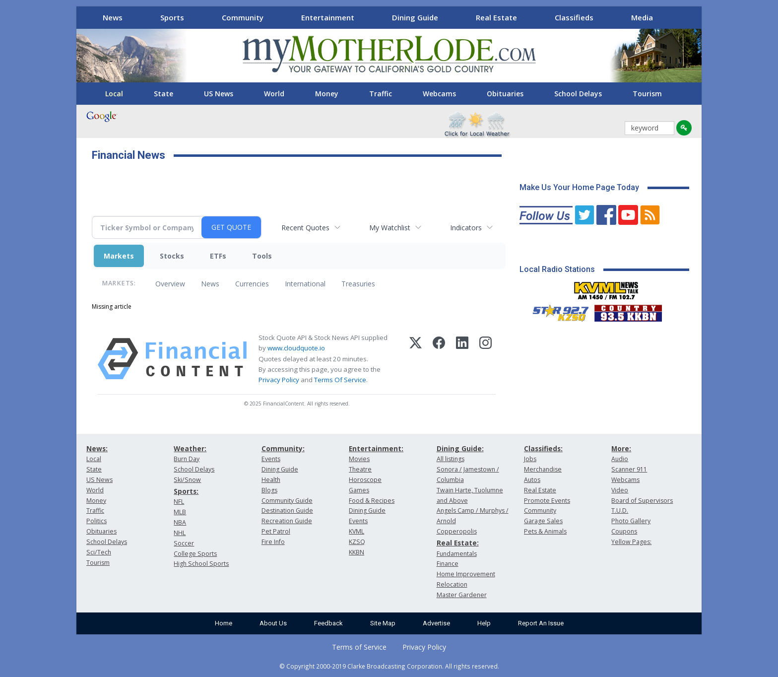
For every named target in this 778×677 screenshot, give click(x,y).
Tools (262, 256)
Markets (119, 256)
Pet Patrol (275, 531)
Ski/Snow (187, 479)
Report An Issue (541, 623)
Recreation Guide (286, 521)
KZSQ (357, 542)
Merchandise (543, 469)
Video (619, 490)
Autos (532, 479)
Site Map (382, 623)
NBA (180, 522)
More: (621, 448)
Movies (359, 459)
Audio (619, 459)
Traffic (380, 93)
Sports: (186, 491)
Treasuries (358, 283)
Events (270, 459)
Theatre (360, 469)
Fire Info (273, 542)
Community (242, 17)
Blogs (269, 490)
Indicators (466, 227)
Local (114, 93)
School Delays (578, 93)
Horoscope (365, 479)
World (274, 93)
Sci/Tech (98, 552)
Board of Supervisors (642, 500)
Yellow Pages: (631, 542)
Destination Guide (287, 510)
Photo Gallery (630, 521)
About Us (273, 623)
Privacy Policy (279, 379)
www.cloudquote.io (296, 347)
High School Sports (201, 563)
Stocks (172, 256)
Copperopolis (457, 531)
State (163, 93)
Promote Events (547, 500)
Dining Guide (415, 17)
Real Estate (496, 17)
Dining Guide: (460, 448)
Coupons (624, 531)
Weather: (190, 448)
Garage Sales (543, 521)
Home (223, 623)
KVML (356, 531)
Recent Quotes (305, 227)
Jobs (530, 459)
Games (359, 490)
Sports (172, 17)
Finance (447, 563)
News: (97, 448)
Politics (96, 521)
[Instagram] (485, 359)
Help (484, 623)
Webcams (439, 93)
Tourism (647, 93)
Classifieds (574, 17)
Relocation (452, 584)
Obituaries (505, 93)
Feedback (328, 623)
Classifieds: (543, 448)
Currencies (252, 283)
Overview (170, 283)
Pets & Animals (545, 531)
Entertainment (327, 17)
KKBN (356, 552)
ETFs (218, 256)
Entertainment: (376, 448)
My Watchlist (389, 227)
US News (218, 93)
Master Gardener (462, 595)
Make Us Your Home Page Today (579, 187)
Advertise (436, 623)
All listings (450, 459)
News (113, 17)
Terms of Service (359, 647)
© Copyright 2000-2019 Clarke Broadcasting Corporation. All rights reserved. (389, 666)
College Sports (195, 553)
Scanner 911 (629, 469)
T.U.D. (619, 510)
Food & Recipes (371, 500)
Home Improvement (466, 574)
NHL (180, 533)
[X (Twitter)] (415, 359)
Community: (283, 448)
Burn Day (186, 459)
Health (270, 479)
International (305, 283)
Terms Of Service (340, 379)
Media (642, 17)
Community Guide (287, 500)
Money (326, 93)
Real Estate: (458, 542)
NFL (179, 501)
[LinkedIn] (462, 359)
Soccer (184, 543)
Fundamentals (457, 553)
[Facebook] (439, 359)
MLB (180, 512)
